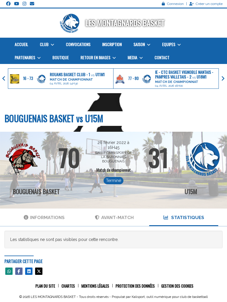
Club (47, 44)
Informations (44, 217)
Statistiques (184, 217)
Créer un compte (206, 4)
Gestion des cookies (177, 286)
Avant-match (114, 217)
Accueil (21, 44)
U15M (191, 191)
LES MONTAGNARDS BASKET (124, 23)
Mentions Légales (95, 286)
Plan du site (45, 286)
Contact (161, 57)
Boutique (60, 57)
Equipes (171, 44)
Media (135, 57)
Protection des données (135, 286)
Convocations (78, 44)
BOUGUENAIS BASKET (36, 191)
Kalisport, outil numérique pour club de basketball (170, 297)
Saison (141, 44)
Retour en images (98, 57)
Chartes (68, 286)
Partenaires (28, 57)
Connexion (173, 4)
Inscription (112, 44)
